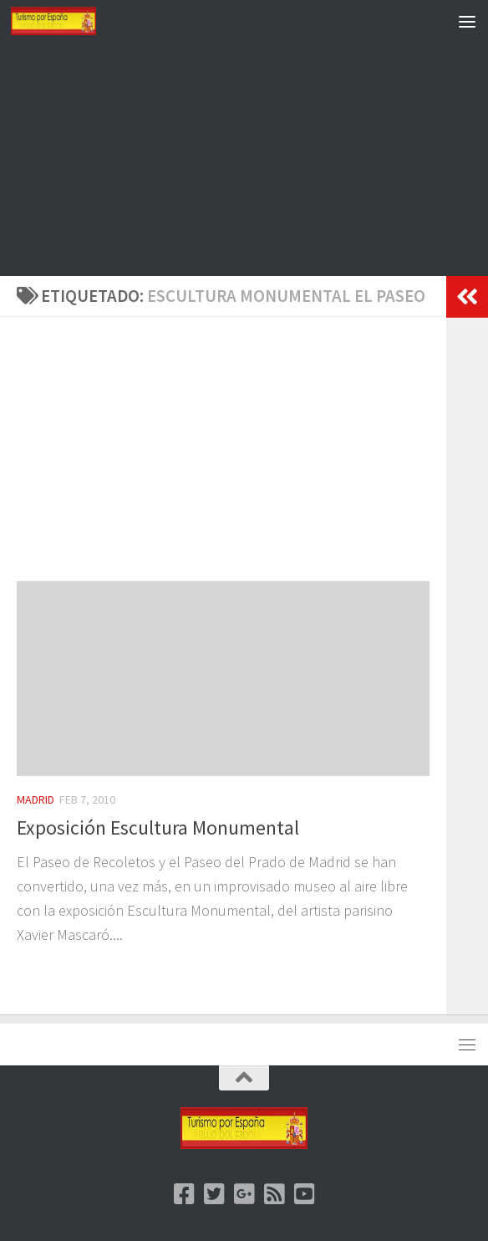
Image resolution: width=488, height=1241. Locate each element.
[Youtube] (304, 1194)
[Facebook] (184, 1194)
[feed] (274, 1194)
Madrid (35, 799)
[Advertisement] (244, 159)
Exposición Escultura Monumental (158, 827)
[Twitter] (214, 1194)
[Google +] (244, 1194)
